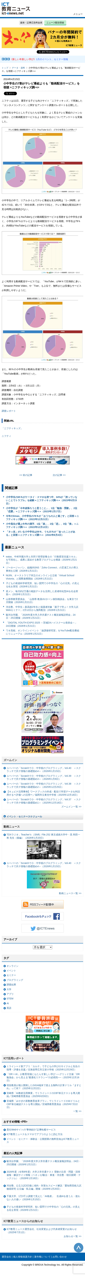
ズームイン (10, 760)
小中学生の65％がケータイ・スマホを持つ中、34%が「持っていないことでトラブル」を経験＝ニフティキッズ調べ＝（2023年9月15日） (41, 500)
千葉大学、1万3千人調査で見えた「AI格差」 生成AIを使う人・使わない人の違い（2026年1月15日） (43, 1198)
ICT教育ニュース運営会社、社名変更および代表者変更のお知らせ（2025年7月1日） (42, 1231)
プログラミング (15, 980)
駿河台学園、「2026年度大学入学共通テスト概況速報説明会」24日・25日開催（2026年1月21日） (41, 616)
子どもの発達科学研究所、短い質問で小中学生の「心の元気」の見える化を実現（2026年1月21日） (42, 585)
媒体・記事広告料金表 (31, 22)
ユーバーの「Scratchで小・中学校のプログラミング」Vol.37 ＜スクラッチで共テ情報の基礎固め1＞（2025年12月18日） (44, 801)
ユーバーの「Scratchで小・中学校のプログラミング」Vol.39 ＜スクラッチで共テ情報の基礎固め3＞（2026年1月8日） (44, 777)
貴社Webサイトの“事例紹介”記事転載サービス (31, 1129)
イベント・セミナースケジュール (24, 816)
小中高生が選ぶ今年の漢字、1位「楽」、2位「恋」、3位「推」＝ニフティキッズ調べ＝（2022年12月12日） (42, 525)
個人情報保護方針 (22, 1256)
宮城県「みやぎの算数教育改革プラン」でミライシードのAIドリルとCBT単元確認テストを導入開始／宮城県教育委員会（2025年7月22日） (43, 1104)
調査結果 (11, 984)
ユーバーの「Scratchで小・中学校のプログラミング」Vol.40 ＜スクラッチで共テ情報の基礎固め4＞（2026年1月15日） (44, 770)
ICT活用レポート (14, 1058)
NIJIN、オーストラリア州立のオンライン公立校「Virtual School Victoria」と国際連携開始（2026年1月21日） (40, 577)
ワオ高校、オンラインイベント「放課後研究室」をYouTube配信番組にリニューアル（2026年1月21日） (42, 632)
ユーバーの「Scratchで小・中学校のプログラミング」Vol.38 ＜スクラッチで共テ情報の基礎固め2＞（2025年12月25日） (44, 785)
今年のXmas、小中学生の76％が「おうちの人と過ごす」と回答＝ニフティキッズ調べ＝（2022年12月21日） (42, 518)
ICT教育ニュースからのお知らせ (23, 1221)
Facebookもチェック (42, 916)
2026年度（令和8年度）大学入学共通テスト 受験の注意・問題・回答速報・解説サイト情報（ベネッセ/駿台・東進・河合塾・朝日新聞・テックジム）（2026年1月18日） (44, 1174)
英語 (9, 1008)
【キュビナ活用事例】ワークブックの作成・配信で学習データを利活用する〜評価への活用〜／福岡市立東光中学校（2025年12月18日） (43, 793)
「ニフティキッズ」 (12, 428)
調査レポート (9, 411)
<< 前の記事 (25, 475)
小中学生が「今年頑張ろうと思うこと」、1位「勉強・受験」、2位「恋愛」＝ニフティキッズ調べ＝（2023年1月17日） (41, 510)
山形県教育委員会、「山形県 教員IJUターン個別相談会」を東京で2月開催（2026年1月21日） (42, 601)
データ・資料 (18, 68)
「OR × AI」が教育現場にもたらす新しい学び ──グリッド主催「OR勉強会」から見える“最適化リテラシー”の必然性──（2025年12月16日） (43, 1077)
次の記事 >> (59, 475)
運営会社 (6, 1256)
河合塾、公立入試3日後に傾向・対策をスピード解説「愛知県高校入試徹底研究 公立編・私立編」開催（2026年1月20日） (44, 1187)
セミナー (11, 975)
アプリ (10, 994)
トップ (5, 68)
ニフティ (6, 436)
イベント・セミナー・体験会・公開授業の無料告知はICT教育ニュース (43, 1141)
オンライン (12, 966)
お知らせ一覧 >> (72, 1236)
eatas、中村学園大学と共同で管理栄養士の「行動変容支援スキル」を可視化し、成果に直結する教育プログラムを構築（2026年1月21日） (42, 559)
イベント (11, 970)
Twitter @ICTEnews (42, 928)
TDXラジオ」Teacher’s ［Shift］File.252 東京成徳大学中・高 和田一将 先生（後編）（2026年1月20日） (43, 846)
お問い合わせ (60, 1256)
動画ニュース (12, 826)
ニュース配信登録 (55, 22)
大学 (9, 989)
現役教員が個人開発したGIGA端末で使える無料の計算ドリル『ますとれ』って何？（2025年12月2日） (44, 1087)
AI (8, 1003)
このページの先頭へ (78, 1247)
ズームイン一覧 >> (71, 806)
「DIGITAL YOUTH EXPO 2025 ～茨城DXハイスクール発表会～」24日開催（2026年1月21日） (41, 624)
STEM (10, 998)
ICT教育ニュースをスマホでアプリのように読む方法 (35, 1134)
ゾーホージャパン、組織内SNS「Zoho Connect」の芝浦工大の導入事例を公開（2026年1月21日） (42, 569)
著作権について (42, 1256)
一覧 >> (77, 1111)
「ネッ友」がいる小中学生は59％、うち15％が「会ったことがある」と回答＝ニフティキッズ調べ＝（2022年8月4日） (40, 533)
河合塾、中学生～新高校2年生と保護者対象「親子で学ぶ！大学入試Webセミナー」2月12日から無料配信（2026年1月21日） (42, 609)
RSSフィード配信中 (42, 904)
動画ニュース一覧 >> (70, 893)
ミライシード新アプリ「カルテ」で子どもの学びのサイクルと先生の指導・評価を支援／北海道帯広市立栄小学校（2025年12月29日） (43, 1068)
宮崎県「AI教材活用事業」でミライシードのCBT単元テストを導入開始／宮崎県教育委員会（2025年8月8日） (43, 1095)
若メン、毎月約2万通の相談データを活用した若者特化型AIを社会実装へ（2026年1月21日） (42, 593)
